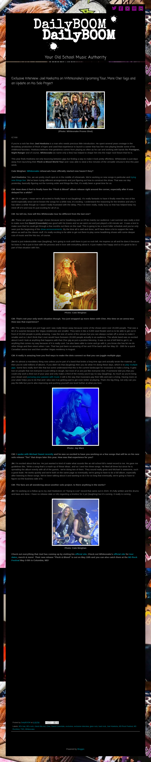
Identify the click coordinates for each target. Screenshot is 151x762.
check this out (40, 726)
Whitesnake (33, 171)
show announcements (51, 229)
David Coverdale (58, 726)
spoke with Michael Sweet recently (35, 454)
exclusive (69, 726)
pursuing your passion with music (43, 377)
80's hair (22, 726)
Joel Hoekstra (112, 726)
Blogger (80, 749)
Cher (48, 726)
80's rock (30, 726)
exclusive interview (81, 726)
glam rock (94, 726)
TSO (22, 729)
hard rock (102, 726)
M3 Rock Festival (126, 726)
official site (81, 554)
